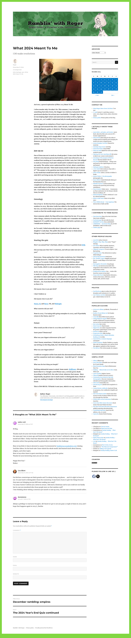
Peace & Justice (97, 189)
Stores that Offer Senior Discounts (102, 403)
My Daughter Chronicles (100, 264)
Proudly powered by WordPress (44, 628)
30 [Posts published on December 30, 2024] (97, 92)
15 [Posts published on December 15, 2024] (93, 86)
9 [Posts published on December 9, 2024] (97, 82)
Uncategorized (17, 69)
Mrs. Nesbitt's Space (99, 258)
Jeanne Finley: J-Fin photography (102, 176)
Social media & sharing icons (56, 637)
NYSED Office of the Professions (102, 399)
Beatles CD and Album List (100, 313)
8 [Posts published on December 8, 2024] (93, 82)
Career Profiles (97, 373)
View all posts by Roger (46, 399)
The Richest (96, 348)
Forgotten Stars (97, 253)
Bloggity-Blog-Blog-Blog (100, 242)
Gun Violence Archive (99, 295)
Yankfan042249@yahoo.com (66, 446)
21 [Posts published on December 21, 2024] (116, 86)
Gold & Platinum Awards (100, 318)
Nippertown (96, 328)
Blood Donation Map (99, 366)
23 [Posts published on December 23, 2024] (97, 89)
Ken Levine (96, 324)
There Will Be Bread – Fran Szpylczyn (103, 202)
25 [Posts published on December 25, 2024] (105, 89)
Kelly (83, 245)
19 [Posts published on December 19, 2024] (108, 86)
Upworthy (96, 414)
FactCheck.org (97, 291)
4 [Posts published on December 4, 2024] (104, 79)
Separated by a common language (102, 339)
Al (40, 304)
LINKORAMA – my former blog (101, 224)
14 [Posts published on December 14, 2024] (116, 82)
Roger (14, 64)
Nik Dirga (95, 266)
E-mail (95, 112)
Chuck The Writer (98, 148)
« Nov (97, 95)
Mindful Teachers (98, 183)
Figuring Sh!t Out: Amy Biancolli (102, 154)
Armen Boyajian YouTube (100, 143)
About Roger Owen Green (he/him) (103, 108)
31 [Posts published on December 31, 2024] (101, 92)
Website (16, 574)
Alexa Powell (96, 137)
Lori (94, 441)
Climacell (95, 375)
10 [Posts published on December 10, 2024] (101, 82)
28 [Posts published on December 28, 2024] (116, 89)
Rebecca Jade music (98, 198)
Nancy (36, 304)
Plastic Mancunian (98, 437)
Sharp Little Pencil (98, 275)
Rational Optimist (98, 194)
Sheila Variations (98, 342)
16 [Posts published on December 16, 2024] (97, 86)
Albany (95, 360)
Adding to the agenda (105, 448)
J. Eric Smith (96, 169)
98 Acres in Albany (98, 309)
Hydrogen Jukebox (98, 167)
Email (15, 565)
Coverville (96, 317)
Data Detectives (97, 216)
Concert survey (105, 426)
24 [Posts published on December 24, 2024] (101, 89)
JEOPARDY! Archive (98, 222)
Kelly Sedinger (17, 72)
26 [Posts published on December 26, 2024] (108, 89)
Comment (17, 530)
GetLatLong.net (97, 384)
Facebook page (97, 220)
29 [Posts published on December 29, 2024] (93, 92)
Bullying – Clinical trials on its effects (103, 370)
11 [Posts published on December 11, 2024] (104, 82)
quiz (23, 72)
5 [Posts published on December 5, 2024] (108, 79)
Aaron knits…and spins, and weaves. (103, 132)
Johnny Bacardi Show (99, 256)
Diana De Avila (97, 150)
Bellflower (72, 369)
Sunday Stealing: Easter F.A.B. (109, 450)
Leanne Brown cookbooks (100, 388)
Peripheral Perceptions (99, 271)
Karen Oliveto (97, 180)
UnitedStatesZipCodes (99, 410)
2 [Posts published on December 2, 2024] (97, 79)
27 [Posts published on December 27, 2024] (112, 89)
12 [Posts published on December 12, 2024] (108, 82)
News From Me (97, 326)
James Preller (97, 172)
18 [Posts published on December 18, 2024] (105, 86)
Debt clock (96, 382)
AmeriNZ (95, 240)
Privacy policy (97, 117)
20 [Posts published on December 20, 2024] (112, 86)
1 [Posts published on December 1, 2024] (93, 79)
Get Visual (96, 161)
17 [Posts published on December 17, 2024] (101, 86)
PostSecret (96, 331)
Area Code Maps (97, 362)
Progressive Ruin (98, 333)
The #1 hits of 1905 (107, 445)
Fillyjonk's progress (98, 249)
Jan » (112, 95)
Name (15, 556)
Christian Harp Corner (99, 147)
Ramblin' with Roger (19, 628)
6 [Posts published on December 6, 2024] (112, 79)
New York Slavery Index (99, 394)
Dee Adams (96, 245)
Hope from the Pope (106, 428)
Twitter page (96, 227)
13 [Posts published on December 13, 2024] (112, 82)
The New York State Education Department (105, 406)
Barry (46, 304)
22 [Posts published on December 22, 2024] (93, 89)
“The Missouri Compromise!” (109, 447)
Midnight (58, 304)
